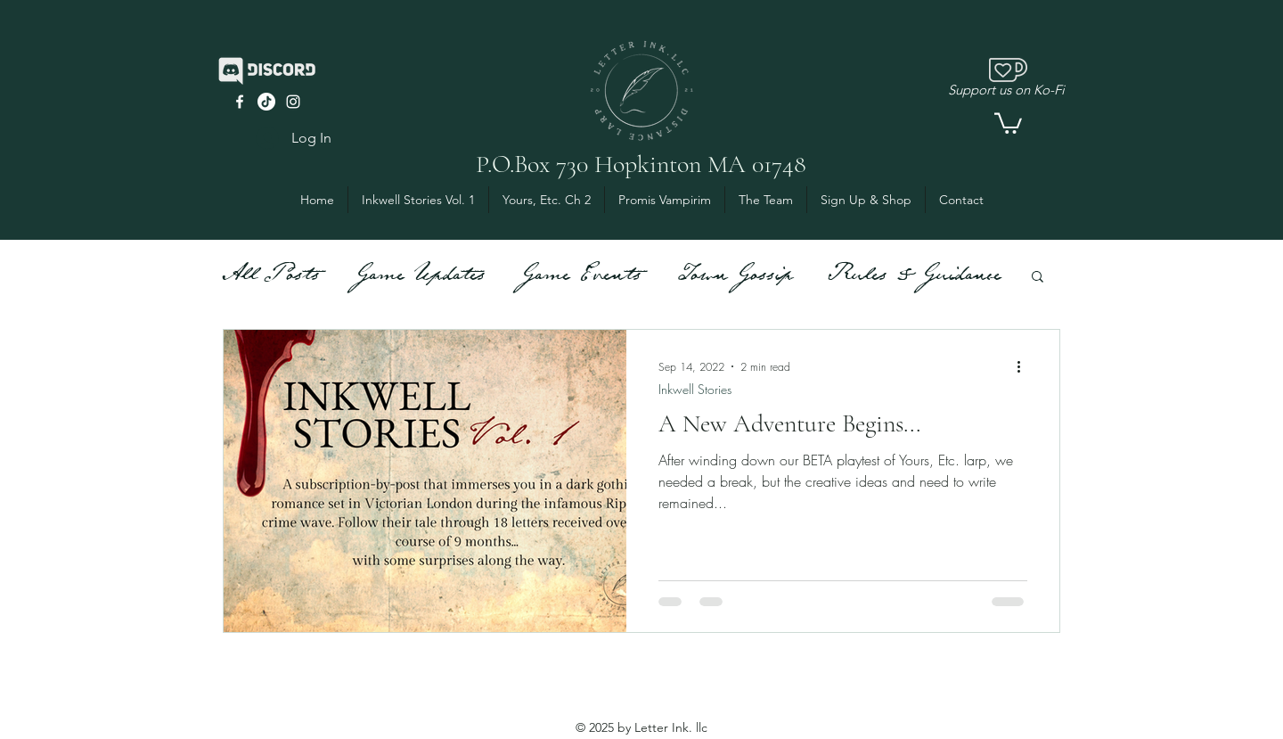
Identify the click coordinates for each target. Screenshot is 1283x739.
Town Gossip (734, 276)
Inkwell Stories (694, 389)
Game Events (580, 276)
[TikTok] (266, 102)
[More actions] (1024, 366)
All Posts (271, 276)
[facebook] (240, 102)
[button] (1008, 122)
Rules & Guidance (914, 276)
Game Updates (420, 276)
